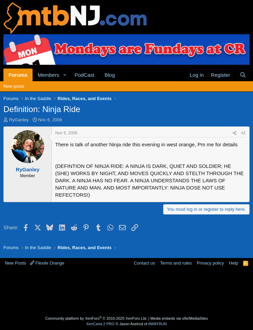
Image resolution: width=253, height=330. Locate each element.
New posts (13, 86)
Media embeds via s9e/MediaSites (179, 318)
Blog (110, 75)
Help (233, 263)
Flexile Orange (47, 263)
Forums (18, 75)
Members (48, 75)
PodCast (84, 75)
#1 (243, 133)
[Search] (243, 75)
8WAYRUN (157, 324)
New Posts (15, 263)
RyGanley (19, 119)
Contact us (144, 263)
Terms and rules (176, 263)
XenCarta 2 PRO (100, 324)
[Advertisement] (128, 292)
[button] (64, 75)
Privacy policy (210, 263)
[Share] (234, 133)
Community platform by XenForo (96, 318)
